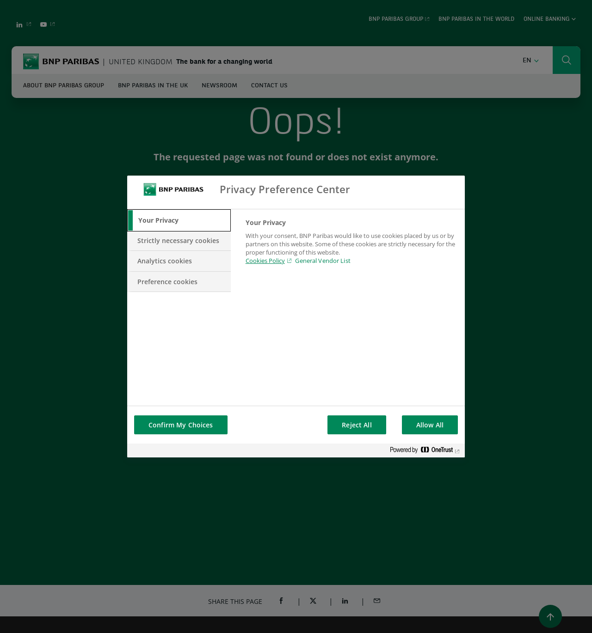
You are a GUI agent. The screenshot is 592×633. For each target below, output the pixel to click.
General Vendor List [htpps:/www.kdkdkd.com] (322, 260)
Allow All (430, 424)
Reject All (356, 424)
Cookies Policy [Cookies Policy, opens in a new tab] (265, 260)
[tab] (179, 220)
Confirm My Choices (180, 424)
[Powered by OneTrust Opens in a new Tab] (425, 451)
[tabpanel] (351, 247)
